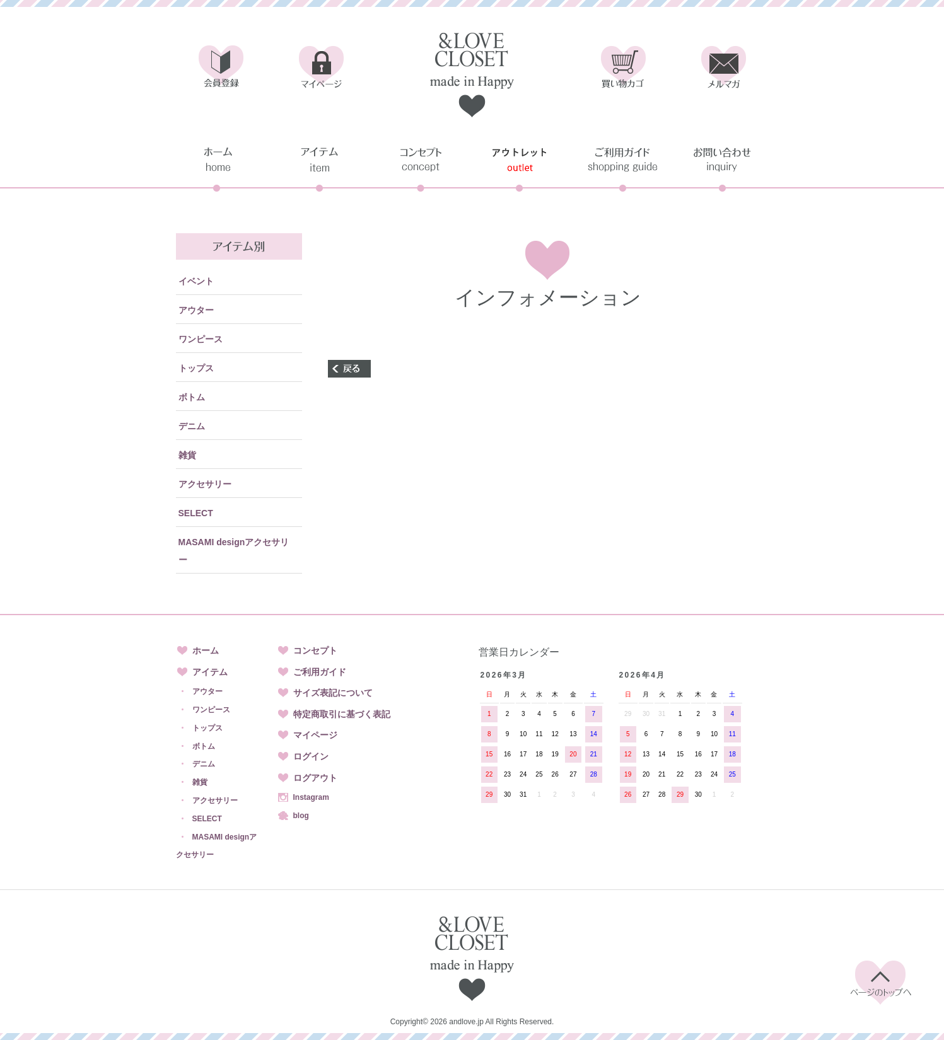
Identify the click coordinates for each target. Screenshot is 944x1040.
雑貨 (187, 455)
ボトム (191, 397)
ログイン (311, 756)
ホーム (205, 650)
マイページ (315, 735)
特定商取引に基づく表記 (341, 714)
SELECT (195, 513)
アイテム (210, 672)
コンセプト (315, 650)
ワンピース (200, 339)
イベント (196, 281)
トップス (196, 368)
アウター (196, 310)
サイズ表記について (333, 693)
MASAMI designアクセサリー (233, 551)
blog (301, 815)
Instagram (311, 797)
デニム (191, 426)
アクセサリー (204, 484)
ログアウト (315, 778)
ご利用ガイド (319, 672)
